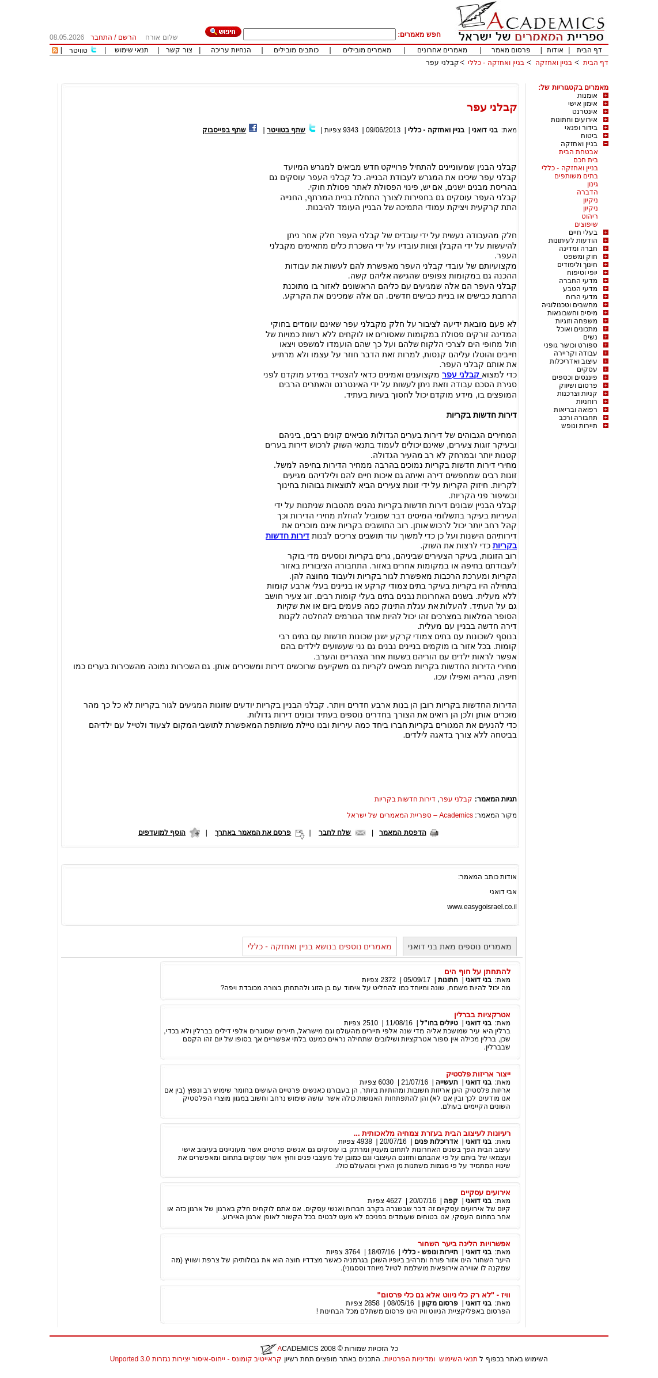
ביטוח (589, 136)
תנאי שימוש (132, 50)
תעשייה (447, 1082)
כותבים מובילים (296, 50)
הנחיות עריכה (231, 50)
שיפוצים (586, 224)
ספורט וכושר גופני (571, 345)
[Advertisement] (398, 79)
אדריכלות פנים (436, 1141)
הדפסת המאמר (402, 833)
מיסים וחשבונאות (572, 313)
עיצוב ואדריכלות (574, 361)
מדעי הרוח (582, 297)
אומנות (587, 95)
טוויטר (78, 51)
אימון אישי (583, 104)
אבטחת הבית (578, 152)
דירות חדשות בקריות (405, 799)
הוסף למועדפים (162, 833)
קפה (451, 1201)
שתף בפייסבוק (224, 130)
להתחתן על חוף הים (477, 971)
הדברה (587, 192)
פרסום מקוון (440, 1303)
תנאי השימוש (458, 1359)
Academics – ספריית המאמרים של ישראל (410, 815)
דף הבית (589, 50)
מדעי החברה (578, 281)
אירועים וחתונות (574, 120)
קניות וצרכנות (577, 394)
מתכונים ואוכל (577, 329)
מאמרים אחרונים (442, 50)
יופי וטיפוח (582, 273)
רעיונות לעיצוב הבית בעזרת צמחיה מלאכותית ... (432, 1133)
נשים (590, 337)
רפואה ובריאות (576, 410)
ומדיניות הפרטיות (409, 1359)
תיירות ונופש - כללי (430, 1252)
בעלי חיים (583, 232)
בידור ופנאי (581, 128)
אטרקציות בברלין (482, 1014)
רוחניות (587, 402)
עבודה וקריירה (576, 353)
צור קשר (179, 50)
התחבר (101, 37)
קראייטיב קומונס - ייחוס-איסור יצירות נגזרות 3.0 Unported (196, 1359)
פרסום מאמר (511, 50)
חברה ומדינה (578, 249)
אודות (555, 50)
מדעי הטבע (580, 289)
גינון (592, 184)
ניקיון (590, 200)
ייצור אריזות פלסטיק (478, 1074)
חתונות (448, 980)
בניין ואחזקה (552, 63)
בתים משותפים (576, 176)
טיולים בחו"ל (439, 1023)
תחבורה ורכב (578, 418)
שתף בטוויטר (286, 130)
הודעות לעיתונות (573, 240)
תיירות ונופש (579, 426)
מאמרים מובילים (367, 50)
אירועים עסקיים (485, 1192)
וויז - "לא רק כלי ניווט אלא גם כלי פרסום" (443, 1295)
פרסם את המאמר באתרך (253, 833)
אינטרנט (585, 112)
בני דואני (484, 130)
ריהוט (589, 216)
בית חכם (585, 160)
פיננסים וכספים (575, 377)
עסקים (587, 369)
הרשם (127, 37)
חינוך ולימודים (577, 265)
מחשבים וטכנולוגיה (570, 305)
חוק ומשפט (581, 257)
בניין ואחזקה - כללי (496, 63)
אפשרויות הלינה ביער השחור (464, 1243)
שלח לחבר (335, 833)
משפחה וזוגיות (576, 321)
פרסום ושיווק (578, 385)
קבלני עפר (442, 63)
